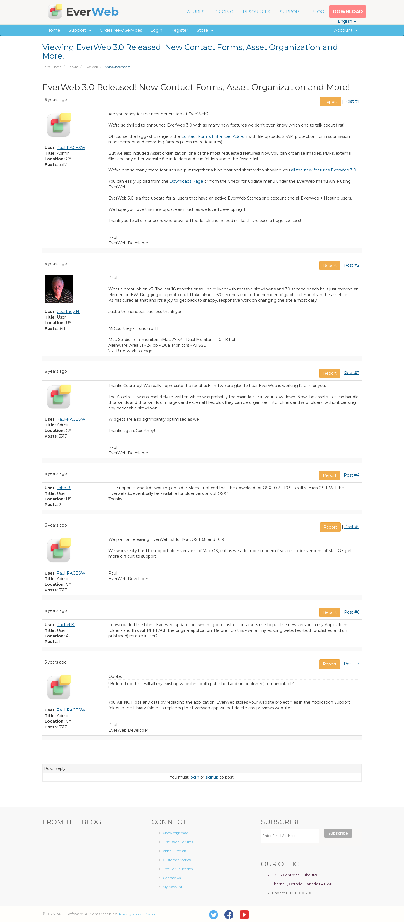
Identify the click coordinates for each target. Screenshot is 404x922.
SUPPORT (290, 11)
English (347, 21)
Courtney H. (68, 311)
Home (53, 30)
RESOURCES (256, 11)
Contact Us (172, 878)
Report (330, 101)
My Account (172, 887)
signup (212, 777)
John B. (64, 487)
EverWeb (91, 67)
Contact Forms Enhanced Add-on (214, 136)
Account (345, 30)
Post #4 (351, 474)
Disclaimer (153, 914)
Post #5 (351, 526)
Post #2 (351, 264)
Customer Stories (177, 860)
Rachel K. (66, 624)
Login (156, 30)
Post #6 (351, 611)
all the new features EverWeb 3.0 (323, 170)
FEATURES (193, 11)
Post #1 (352, 101)
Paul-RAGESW (71, 147)
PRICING (223, 11)
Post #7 (351, 663)
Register (179, 30)
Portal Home (51, 67)
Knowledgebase (175, 833)
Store (205, 30)
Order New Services (121, 30)
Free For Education (178, 869)
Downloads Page (186, 181)
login (194, 777)
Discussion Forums (178, 842)
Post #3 (351, 372)
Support (80, 30)
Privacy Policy (130, 914)
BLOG (317, 11)
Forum (73, 67)
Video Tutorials (174, 851)
